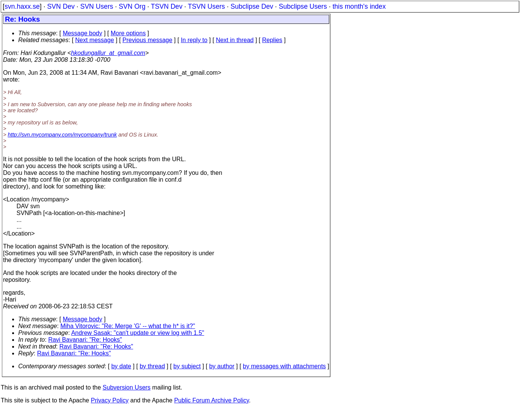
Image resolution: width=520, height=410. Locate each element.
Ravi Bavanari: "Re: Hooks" (85, 339)
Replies (272, 40)
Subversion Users (127, 387)
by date (121, 366)
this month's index (359, 6)
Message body (82, 33)
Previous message (148, 40)
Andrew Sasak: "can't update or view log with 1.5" (137, 333)
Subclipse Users (303, 6)
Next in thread (235, 40)
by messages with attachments (284, 366)
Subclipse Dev (252, 6)
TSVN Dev (166, 6)
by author (221, 366)
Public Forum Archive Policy (211, 400)
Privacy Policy (110, 400)
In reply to (194, 40)
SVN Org (132, 6)
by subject (187, 366)
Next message (94, 40)
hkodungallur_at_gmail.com (108, 53)
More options (128, 33)
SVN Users (96, 6)
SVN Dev (60, 6)
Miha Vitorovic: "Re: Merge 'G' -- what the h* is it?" (127, 326)
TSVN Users (206, 6)
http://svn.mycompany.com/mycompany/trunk (62, 135)
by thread (152, 366)
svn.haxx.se (22, 6)
